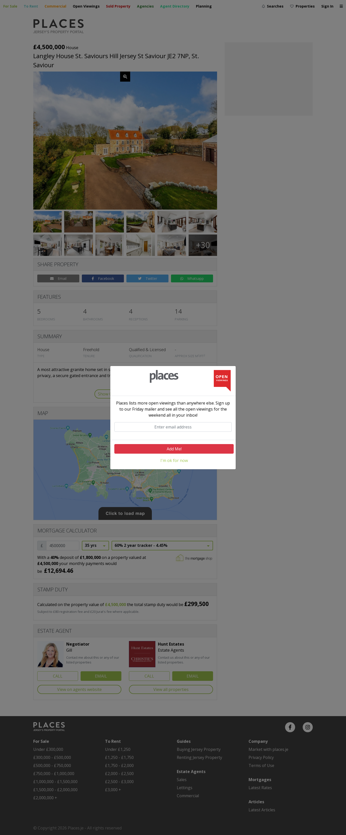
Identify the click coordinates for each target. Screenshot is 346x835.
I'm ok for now (174, 460)
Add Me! (174, 449)
